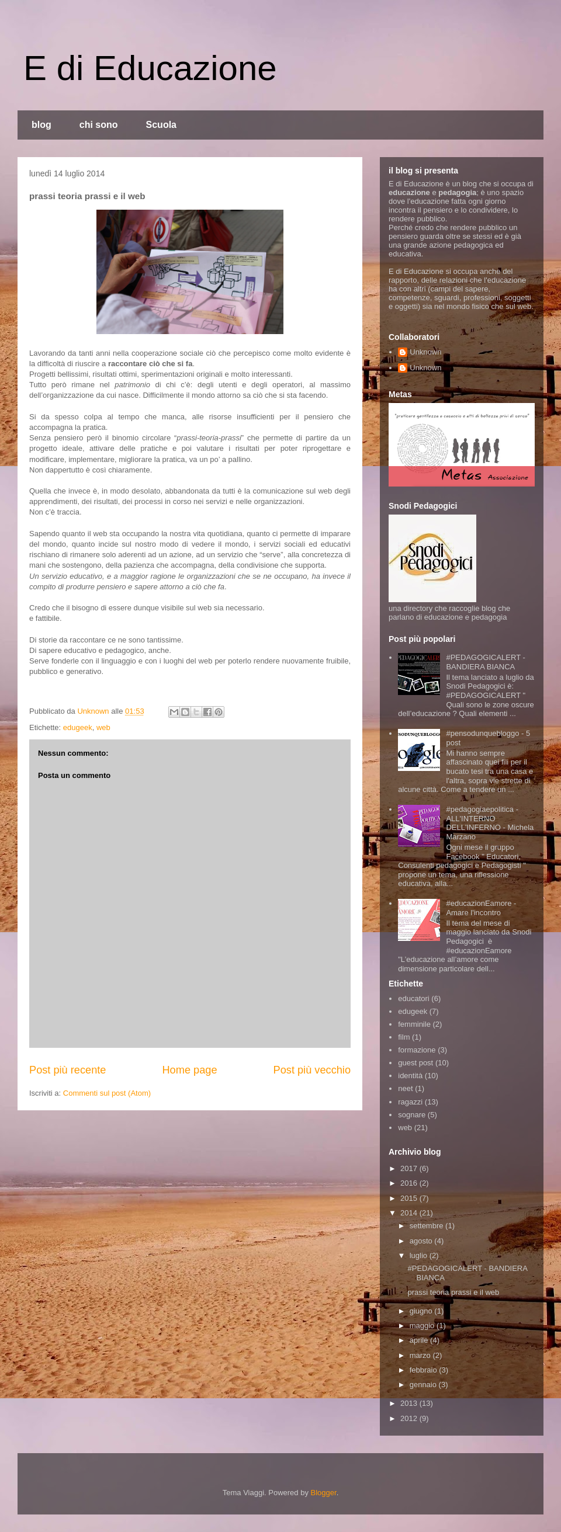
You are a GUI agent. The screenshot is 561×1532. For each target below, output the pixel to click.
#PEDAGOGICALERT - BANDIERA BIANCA (485, 662)
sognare (411, 1114)
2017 (410, 1168)
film (404, 1037)
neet (405, 1088)
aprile (420, 1340)
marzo (421, 1355)
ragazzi (410, 1101)
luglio (420, 1255)
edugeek (77, 727)
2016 (410, 1183)
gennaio (424, 1384)
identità (410, 1075)
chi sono (98, 125)
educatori (413, 998)
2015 (410, 1198)
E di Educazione (150, 68)
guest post (415, 1062)
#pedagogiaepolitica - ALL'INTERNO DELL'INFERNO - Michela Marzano (490, 823)
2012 (410, 1418)
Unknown (425, 352)
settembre (427, 1225)
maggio (423, 1325)
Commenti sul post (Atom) (107, 1093)
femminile (414, 1024)
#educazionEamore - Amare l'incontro (481, 908)
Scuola (161, 125)
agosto (422, 1240)
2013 (410, 1403)
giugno (422, 1311)
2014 (410, 1212)
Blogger (324, 1492)
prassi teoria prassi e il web (453, 1292)
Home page (189, 1070)
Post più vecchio (312, 1070)
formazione (416, 1049)
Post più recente (67, 1070)
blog (41, 125)
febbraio (424, 1370)
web (103, 727)
